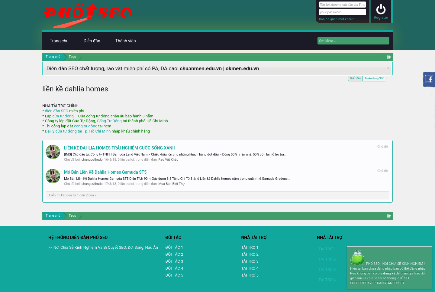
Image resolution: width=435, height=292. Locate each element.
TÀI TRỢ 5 (249, 275)
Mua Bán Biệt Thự (171, 184)
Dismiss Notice (387, 68)
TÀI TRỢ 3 (249, 261)
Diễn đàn (355, 78)
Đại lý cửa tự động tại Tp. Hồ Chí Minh (78, 131)
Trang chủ (59, 40)
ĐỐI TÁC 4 (174, 268)
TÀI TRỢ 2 (249, 254)
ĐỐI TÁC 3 (174, 261)
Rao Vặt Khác (168, 160)
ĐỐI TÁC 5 (174, 275)
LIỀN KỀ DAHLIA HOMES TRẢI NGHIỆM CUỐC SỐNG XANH (119, 148)
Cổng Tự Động (109, 121)
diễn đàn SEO (56, 111)
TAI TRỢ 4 (249, 268)
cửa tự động (62, 116)
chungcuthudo (92, 160)
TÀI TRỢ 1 (249, 247)
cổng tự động (85, 126)
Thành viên (125, 40)
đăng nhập (417, 269)
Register (381, 17)
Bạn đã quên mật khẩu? (336, 19)
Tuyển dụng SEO (374, 78)
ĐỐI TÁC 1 (174, 247)
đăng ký (389, 273)
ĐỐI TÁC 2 (174, 254)
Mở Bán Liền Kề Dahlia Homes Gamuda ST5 (105, 172)
